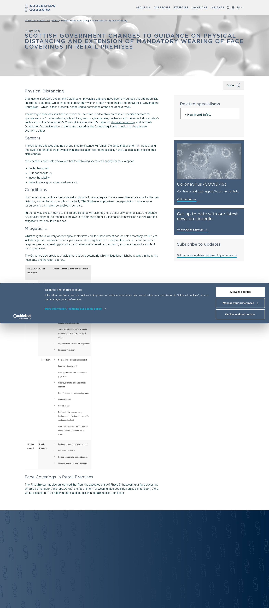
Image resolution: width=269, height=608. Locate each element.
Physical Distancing (123, 122)
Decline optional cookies (240, 598)
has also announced (59, 484)
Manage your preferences (240, 587)
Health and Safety (199, 114)
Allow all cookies (240, 576)
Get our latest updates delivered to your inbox (207, 255)
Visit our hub (186, 199)
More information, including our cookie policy (73, 593)
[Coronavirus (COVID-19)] (209, 161)
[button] (143, 8)
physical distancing (95, 98)
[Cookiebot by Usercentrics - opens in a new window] (22, 601)
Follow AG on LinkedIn (192, 229)
